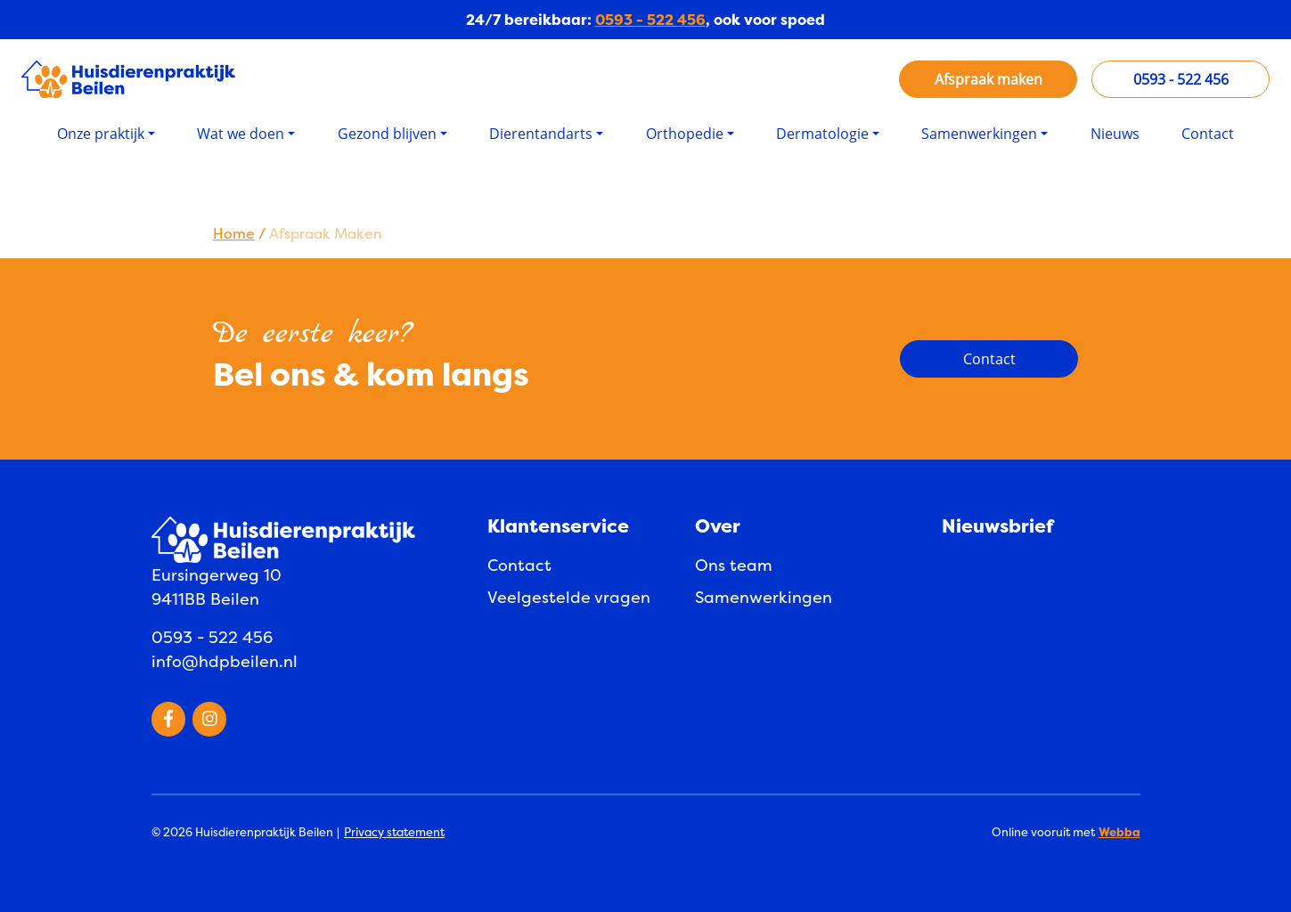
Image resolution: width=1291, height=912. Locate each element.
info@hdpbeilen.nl (224, 661)
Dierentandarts (540, 133)
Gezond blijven (387, 133)
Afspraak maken (988, 79)
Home (234, 233)
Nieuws (1115, 133)
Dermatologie (822, 133)
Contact (1207, 133)
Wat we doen (240, 133)
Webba (1119, 832)
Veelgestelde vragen (568, 597)
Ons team (733, 565)
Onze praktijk (100, 133)
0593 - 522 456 (650, 19)
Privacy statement (394, 832)
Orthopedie (684, 133)
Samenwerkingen (979, 133)
